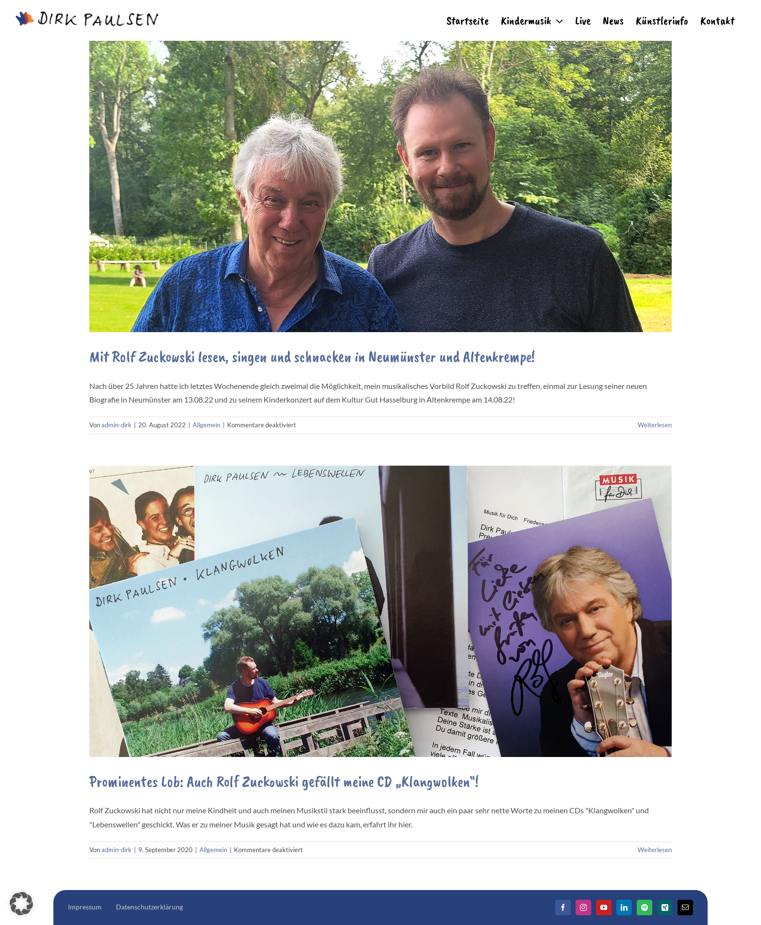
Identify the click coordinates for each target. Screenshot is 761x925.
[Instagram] (583, 907)
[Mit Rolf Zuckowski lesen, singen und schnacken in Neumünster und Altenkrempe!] (380, 186)
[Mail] (685, 907)
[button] (21, 903)
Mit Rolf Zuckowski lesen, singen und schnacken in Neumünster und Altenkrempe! (312, 357)
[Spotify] (644, 907)
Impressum (84, 907)
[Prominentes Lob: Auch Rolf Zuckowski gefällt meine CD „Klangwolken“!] (380, 611)
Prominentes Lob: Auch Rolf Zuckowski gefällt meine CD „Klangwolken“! (284, 781)
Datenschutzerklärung (149, 907)
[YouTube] (604, 907)
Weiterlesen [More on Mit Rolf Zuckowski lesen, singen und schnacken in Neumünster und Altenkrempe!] (655, 425)
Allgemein (206, 425)
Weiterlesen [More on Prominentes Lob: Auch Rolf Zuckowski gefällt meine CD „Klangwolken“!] (655, 850)
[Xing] (665, 907)
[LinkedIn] (624, 907)
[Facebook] (563, 907)
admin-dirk (116, 425)
